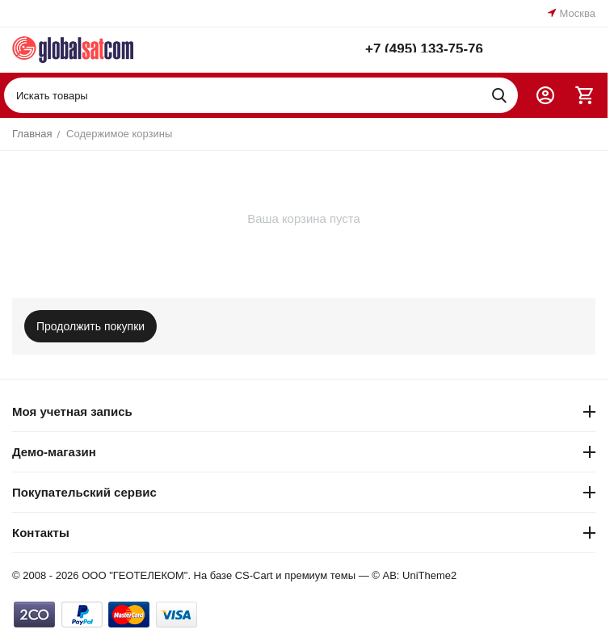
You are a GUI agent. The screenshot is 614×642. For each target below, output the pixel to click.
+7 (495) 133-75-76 (424, 46)
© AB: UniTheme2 (414, 575)
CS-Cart (254, 575)
